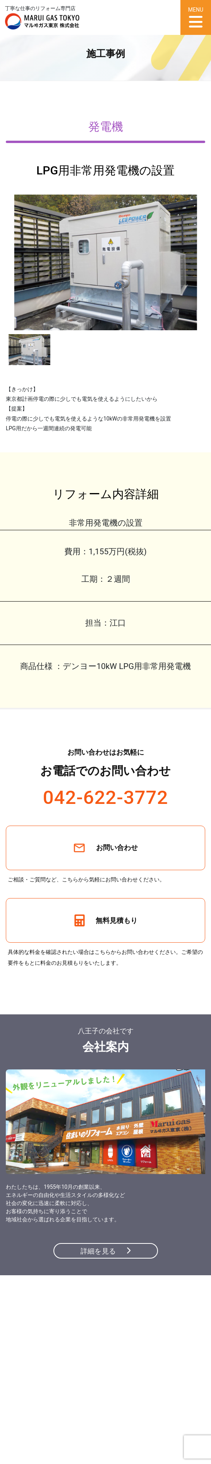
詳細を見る (106, 1251)
